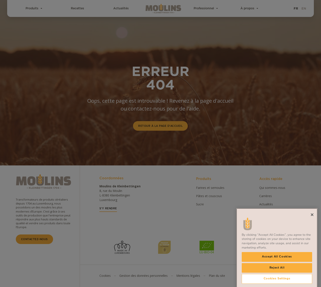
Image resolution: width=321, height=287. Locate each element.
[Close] (312, 247)
